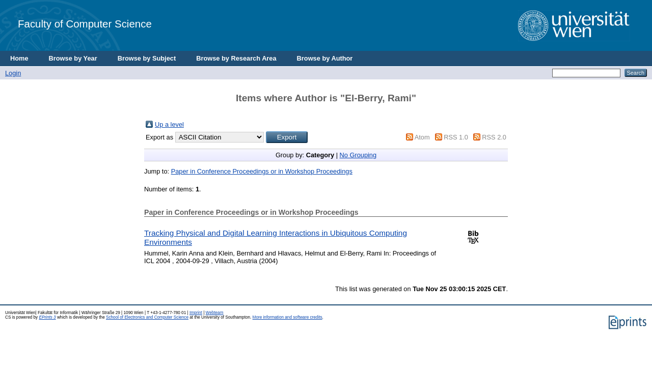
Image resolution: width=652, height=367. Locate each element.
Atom (422, 137)
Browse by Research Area (236, 58)
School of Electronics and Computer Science (147, 317)
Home (19, 58)
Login (13, 73)
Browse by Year (73, 58)
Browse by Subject (147, 58)
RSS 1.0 (456, 137)
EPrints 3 (47, 317)
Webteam (215, 312)
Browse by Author (325, 58)
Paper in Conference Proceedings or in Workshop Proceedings (261, 171)
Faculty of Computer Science (85, 24)
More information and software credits (287, 317)
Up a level (169, 124)
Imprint (195, 312)
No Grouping (358, 155)
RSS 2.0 (494, 137)
